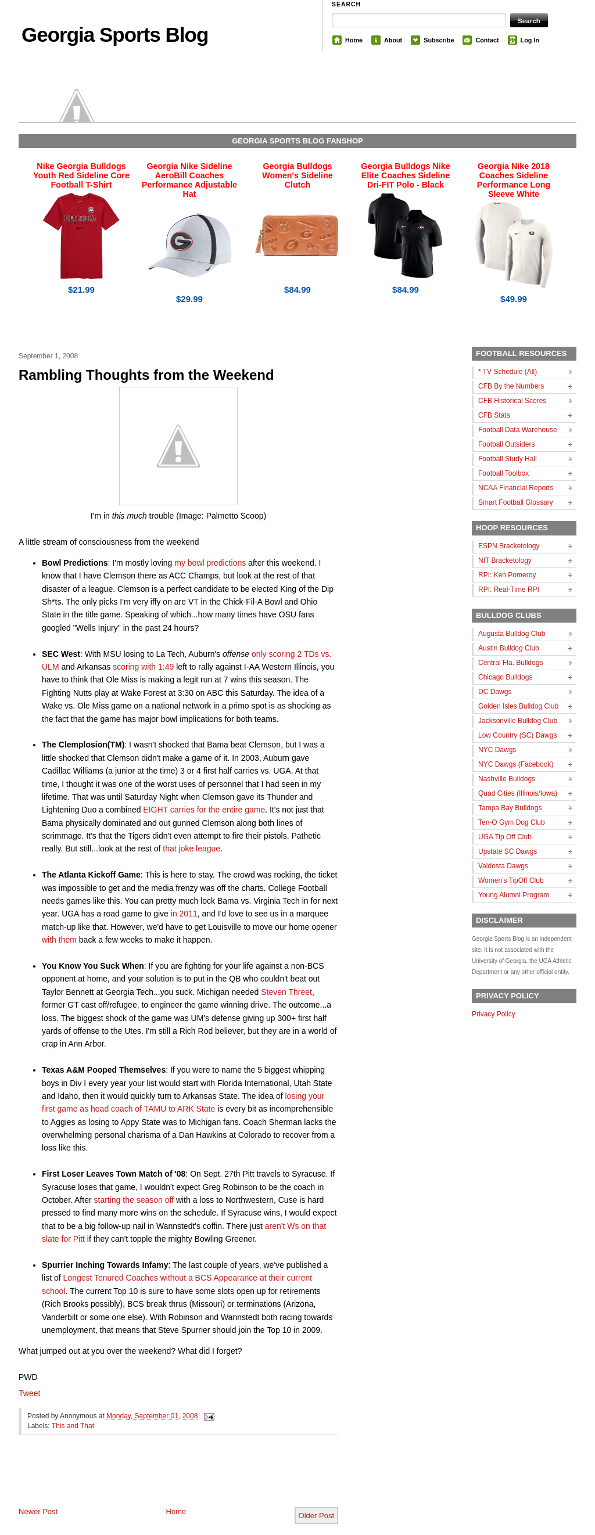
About (393, 40)
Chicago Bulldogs (505, 677)
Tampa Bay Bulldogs (510, 808)
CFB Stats (494, 415)
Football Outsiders (506, 444)
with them (59, 939)
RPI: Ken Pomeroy (507, 575)
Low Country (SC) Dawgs (517, 735)
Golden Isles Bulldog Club (518, 706)
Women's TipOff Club (511, 880)
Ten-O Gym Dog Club (511, 822)
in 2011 (184, 913)
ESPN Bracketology (508, 546)
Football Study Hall (507, 459)
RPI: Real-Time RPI (508, 589)
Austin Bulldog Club (508, 648)
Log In (530, 40)
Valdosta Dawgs (503, 866)
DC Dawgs (494, 692)
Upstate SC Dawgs (507, 851)
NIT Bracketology (505, 560)
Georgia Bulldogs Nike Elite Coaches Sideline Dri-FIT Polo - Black (405, 175)
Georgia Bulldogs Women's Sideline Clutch (297, 175)
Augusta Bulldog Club (511, 634)
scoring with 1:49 (143, 666)
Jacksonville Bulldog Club (517, 721)
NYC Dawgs (497, 750)
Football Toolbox (503, 473)
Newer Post (38, 1511)
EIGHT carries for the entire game (204, 809)
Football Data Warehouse (517, 430)
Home (354, 40)
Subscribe (439, 40)
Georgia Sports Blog (114, 34)
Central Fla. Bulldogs (510, 663)
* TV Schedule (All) (507, 372)
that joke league (191, 848)
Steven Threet (286, 992)
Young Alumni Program (513, 895)
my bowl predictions (210, 562)
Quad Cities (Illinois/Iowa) (517, 793)
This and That (73, 1426)
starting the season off (134, 1200)
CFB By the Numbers (511, 386)
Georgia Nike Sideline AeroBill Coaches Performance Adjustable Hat (189, 180)
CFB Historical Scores (512, 401)
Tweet (29, 1393)
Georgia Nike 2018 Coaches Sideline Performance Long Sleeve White (513, 180)
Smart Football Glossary (515, 502)
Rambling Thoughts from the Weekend (146, 375)
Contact (487, 40)
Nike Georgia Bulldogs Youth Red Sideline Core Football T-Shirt (81, 175)
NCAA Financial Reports (515, 488)
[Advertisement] (155, 1480)
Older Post (316, 1515)
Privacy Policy (493, 1014)
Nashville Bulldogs (506, 779)
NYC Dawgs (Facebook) (515, 764)
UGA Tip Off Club (505, 837)
